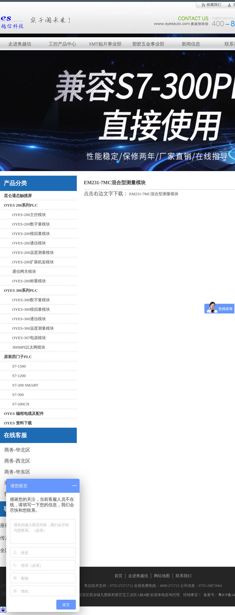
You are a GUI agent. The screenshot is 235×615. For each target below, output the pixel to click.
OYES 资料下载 (18, 423)
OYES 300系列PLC (21, 290)
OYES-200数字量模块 (31, 224)
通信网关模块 (24, 271)
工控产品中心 (62, 44)
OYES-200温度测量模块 (33, 252)
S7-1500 (19, 366)
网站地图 (162, 575)
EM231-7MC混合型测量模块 (153, 194)
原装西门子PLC (18, 356)
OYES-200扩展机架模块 (33, 262)
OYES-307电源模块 (29, 337)
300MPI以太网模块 (28, 347)
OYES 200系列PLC (21, 205)
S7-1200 (19, 375)
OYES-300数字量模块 (31, 300)
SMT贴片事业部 (105, 44)
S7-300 (18, 394)
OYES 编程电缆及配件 (24, 413)
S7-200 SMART (25, 385)
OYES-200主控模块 (29, 214)
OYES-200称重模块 (29, 281)
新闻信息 (191, 44)
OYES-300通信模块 (29, 319)
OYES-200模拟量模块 (31, 233)
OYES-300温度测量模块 (33, 328)
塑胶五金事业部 (148, 44)
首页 (118, 575)
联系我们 (184, 575)
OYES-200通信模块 (29, 243)
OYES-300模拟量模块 (31, 309)
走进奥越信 (138, 575)
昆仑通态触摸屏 (18, 195)
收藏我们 (214, 4)
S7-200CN (20, 404)
